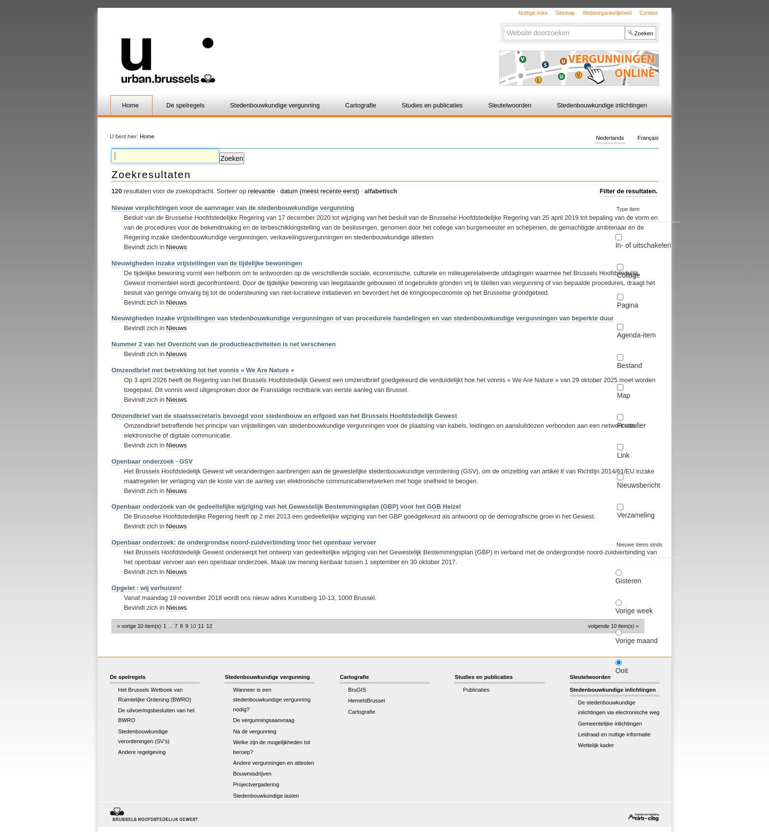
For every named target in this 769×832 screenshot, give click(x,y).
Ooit (621, 671)
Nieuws (176, 247)
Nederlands (610, 138)
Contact (649, 13)
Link (623, 455)
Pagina (628, 305)
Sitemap (565, 13)
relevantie (261, 191)
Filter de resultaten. (629, 191)
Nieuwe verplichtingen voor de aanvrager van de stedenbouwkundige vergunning (232, 207)
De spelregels (185, 105)
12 (209, 626)
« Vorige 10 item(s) (139, 626)
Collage (628, 275)
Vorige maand (636, 641)
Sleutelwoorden (509, 105)
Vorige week (634, 611)
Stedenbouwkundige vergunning (275, 105)
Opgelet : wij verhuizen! (146, 588)
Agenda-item (636, 335)
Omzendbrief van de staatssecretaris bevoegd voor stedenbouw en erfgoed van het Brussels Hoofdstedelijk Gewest (284, 415)
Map (623, 395)
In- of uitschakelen (643, 245)
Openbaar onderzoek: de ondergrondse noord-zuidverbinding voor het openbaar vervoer (243, 542)
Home (130, 105)
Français (648, 138)
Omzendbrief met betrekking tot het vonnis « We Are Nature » (202, 370)
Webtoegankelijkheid (607, 13)
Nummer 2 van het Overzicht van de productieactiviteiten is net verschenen (223, 344)
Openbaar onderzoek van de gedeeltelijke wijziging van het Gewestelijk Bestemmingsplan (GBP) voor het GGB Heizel (286, 506)
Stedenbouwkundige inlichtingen (602, 105)
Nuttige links (532, 13)
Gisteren (628, 581)
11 (201, 626)
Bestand (629, 365)
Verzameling (636, 515)
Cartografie (360, 105)
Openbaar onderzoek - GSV (152, 461)
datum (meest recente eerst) (320, 191)
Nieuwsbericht (638, 485)
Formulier (631, 425)
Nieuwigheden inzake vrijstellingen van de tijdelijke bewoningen (206, 263)
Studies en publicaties (432, 105)
